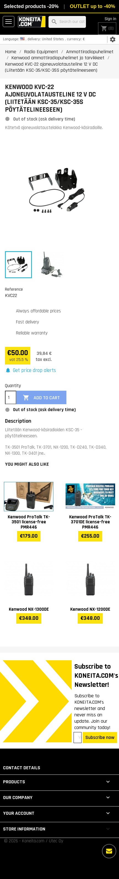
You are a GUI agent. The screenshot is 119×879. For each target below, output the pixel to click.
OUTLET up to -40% (92, 6)
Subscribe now (99, 737)
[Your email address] (78, 737)
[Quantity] (10, 397)
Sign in (110, 19)
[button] (30, 371)
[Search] (67, 22)
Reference (14, 289)
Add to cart (41, 397)
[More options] (109, 851)
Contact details (21, 768)
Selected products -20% (31, 6)
